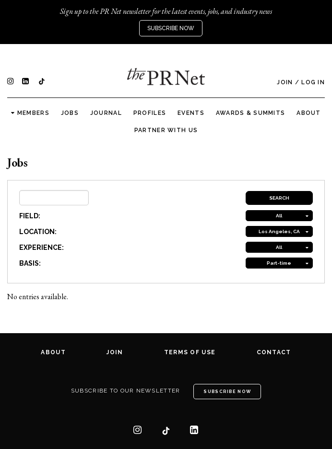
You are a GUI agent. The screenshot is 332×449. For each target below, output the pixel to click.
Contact (274, 352)
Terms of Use (189, 352)
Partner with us (166, 130)
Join (285, 82)
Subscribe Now (170, 28)
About (308, 113)
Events (191, 113)
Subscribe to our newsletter (125, 390)
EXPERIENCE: (41, 247)
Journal (106, 113)
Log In (313, 82)
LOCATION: (38, 231)
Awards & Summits (250, 113)
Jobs (70, 113)
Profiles (149, 113)
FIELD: (29, 216)
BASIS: (30, 263)
